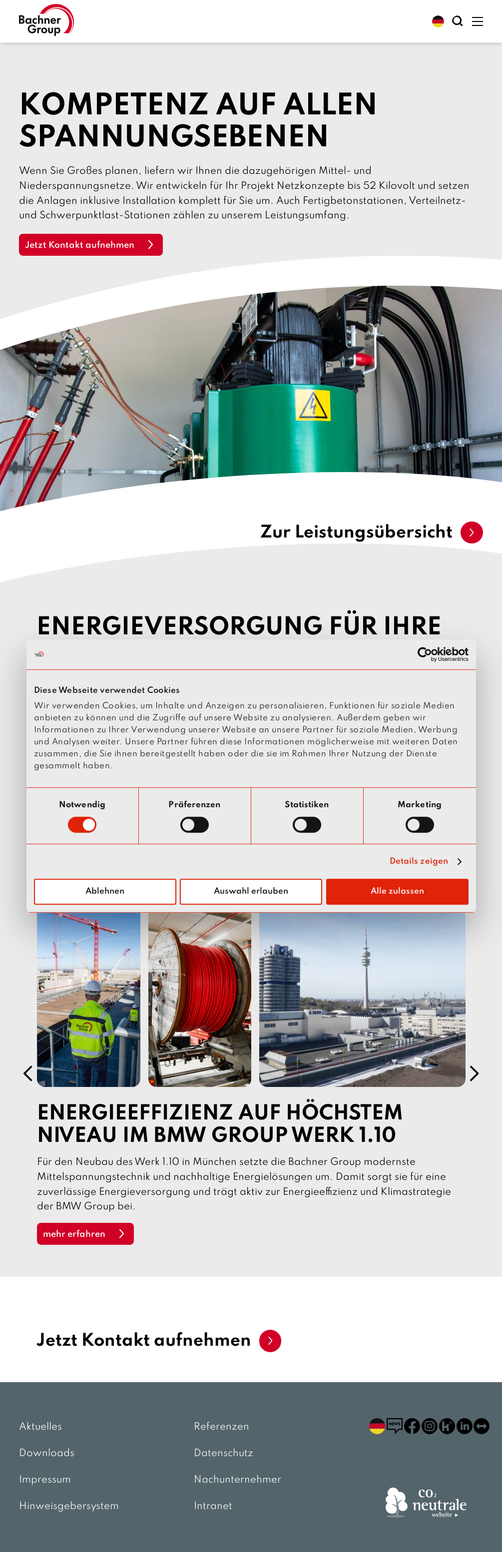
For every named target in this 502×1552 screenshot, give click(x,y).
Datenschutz (223, 1454)
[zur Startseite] (46, 21)
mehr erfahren (74, 1234)
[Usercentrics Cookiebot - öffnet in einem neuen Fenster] (425, 654)
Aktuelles (40, 1427)
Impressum (45, 1480)
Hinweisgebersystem (69, 1507)
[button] (438, 21)
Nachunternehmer (237, 1480)
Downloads (46, 1454)
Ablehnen (104, 891)
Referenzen (221, 1427)
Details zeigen (419, 861)
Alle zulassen (397, 891)
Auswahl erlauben (251, 891)
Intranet (213, 1507)
